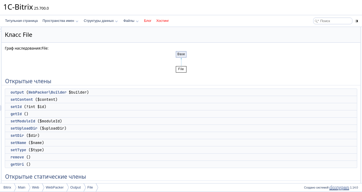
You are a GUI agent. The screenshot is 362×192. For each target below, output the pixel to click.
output (83, 92)
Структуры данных (101, 21)
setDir (83, 135)
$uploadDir (314, 153)
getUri (83, 164)
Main (21, 187)
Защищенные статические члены (327, 124)
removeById (315, 106)
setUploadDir (90, 128)
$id (309, 141)
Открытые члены (315, 30)
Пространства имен (60, 21)
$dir (309, 159)
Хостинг (162, 21)
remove (83, 157)
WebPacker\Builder (114, 92)
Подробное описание (318, 182)
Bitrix (7, 187)
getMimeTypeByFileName (325, 129)
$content (313, 176)
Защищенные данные (319, 135)
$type (311, 171)
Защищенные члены (318, 112)
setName (85, 142)
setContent (88, 99)
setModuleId (89, 121)
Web (35, 187)
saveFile (313, 118)
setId (82, 106)
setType (85, 149)
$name (312, 165)
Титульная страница (21, 21)
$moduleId (314, 147)
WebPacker (55, 187)
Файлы (130, 21)
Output (75, 187)
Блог (148, 21)
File (90, 187)
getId (82, 113)
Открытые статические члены (325, 100)
